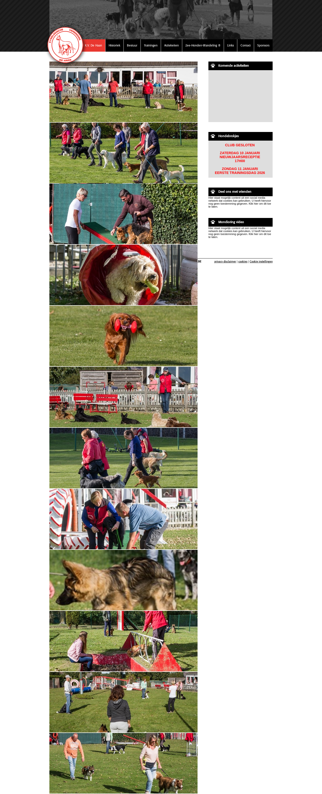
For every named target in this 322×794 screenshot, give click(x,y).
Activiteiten (171, 45)
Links (230, 45)
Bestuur (132, 45)
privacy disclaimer (225, 261)
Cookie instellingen (261, 261)
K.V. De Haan (93, 45)
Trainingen (151, 45)
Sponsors (263, 45)
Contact (246, 45)
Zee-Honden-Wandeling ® (203, 45)
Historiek (114, 45)
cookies (242, 261)
